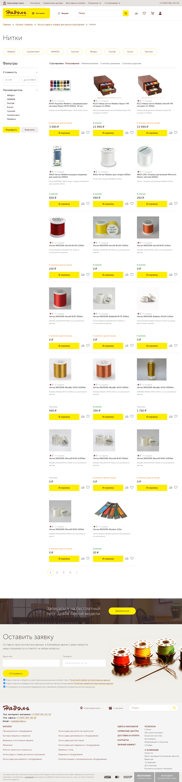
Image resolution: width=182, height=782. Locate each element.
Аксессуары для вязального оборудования (78, 736)
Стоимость (10, 72)
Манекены (7, 745)
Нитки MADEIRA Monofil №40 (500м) (110, 458)
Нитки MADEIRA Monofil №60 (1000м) (155, 458)
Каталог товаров (24, 24)
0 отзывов (59, 101)
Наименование (89, 63)
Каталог (38, 13)
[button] (13, 3)
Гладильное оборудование (70, 754)
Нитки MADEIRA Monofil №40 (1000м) (67, 458)
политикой (29, 777)
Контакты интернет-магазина (158, 768)
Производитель (12, 90)
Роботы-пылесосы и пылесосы (17, 750)
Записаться (122, 610)
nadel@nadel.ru (18, 721)
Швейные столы (65, 750)
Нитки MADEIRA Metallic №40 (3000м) (155, 387)
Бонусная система (153, 736)
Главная (7, 24)
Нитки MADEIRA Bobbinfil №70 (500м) (111, 316)
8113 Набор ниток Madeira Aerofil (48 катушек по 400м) (155, 104)
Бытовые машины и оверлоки (16, 736)
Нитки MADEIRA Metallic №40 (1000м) (67, 387)
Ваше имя (7, 656)
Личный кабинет (126, 744)
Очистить (30, 130)
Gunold (74, 51)
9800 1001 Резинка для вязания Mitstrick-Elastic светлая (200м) (157, 175)
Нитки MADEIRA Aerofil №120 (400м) (110, 245)
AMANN (55, 51)
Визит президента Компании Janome (162, 756)
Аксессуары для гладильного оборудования (79, 745)
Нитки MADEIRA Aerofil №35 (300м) (66, 316)
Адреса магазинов (127, 726)
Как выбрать (150, 739)
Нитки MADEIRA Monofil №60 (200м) (66, 529)
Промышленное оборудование (17, 731)
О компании (113, 3)
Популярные (72, 63)
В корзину (64, 133)
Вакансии (149, 759)
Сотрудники (150, 762)
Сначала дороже (131, 63)
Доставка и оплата (75, 3)
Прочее (149, 51)
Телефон (67, 656)
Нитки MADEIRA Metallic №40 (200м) (110, 387)
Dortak (112, 51)
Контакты (35, 3)
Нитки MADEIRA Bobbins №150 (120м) (155, 316)
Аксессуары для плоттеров (71, 740)
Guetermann (33, 51)
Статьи (148, 729)
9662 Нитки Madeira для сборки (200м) (111, 174)
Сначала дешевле (110, 63)
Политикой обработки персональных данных (90, 680)
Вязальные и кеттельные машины (18, 740)
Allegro (93, 51)
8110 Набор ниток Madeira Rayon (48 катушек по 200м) (111, 104)
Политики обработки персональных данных (93, 683)
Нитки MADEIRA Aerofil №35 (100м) (154, 245)
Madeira (11, 51)
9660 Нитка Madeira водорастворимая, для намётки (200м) (68, 175)
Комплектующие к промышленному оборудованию (82, 759)
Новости (149, 753)
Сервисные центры (53, 3)
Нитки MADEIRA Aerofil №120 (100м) (66, 245)
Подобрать (11, 130)
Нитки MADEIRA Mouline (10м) (107, 529)
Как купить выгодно (154, 732)
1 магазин (116, 708)
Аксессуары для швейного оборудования (22, 759)
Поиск (126, 13)
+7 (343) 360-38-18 (26, 717)
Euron (130, 51)
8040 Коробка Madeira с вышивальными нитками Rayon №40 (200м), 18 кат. (68, 104)
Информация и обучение (156, 742)
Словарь (148, 745)
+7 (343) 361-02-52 (169, 3)
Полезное (95, 3)
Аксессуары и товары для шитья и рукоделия (61, 24)
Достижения (151, 765)
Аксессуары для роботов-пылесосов (75, 731)
